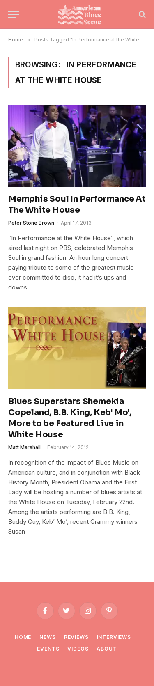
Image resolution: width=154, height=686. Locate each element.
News (47, 637)
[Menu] (13, 14)
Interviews (114, 637)
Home (23, 637)
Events (48, 649)
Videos (77, 649)
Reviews (76, 637)
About (107, 649)
